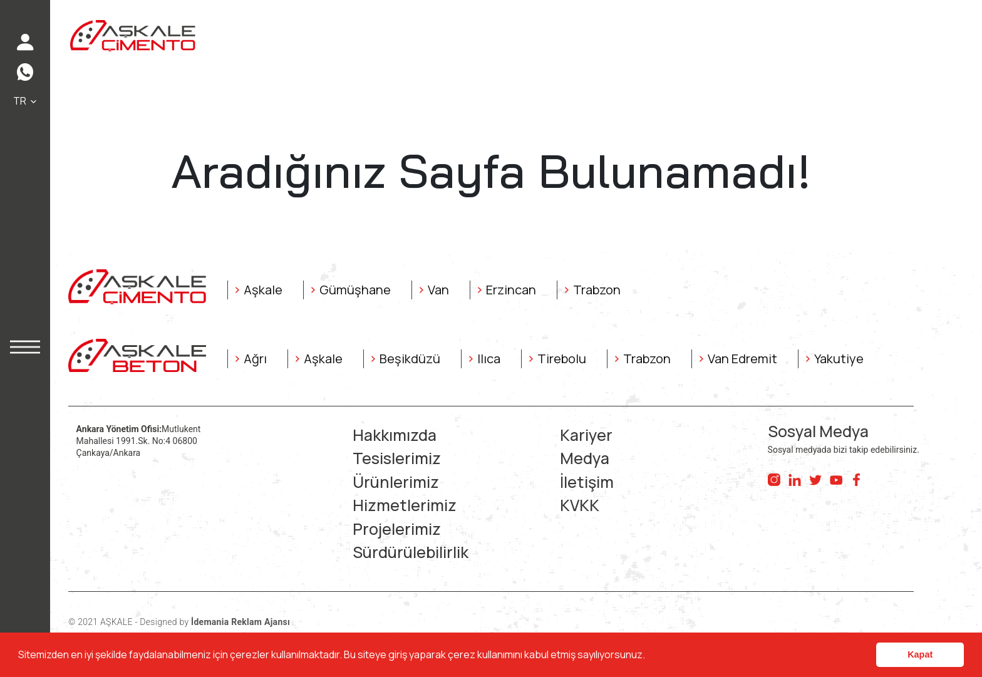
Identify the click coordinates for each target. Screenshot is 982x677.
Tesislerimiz (397, 458)
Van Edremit (742, 358)
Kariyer (586, 435)
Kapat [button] (920, 654)
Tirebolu (561, 358)
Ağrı (255, 358)
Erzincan (511, 289)
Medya (584, 458)
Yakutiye (839, 358)
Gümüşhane (355, 289)
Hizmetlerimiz (405, 505)
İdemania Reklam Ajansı (240, 622)
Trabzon (597, 289)
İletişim (587, 482)
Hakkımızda (395, 435)
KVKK (579, 505)
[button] (649, 656)
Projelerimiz (397, 529)
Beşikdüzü (410, 358)
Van (438, 289)
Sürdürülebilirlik (410, 552)
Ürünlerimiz (396, 482)
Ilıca (488, 358)
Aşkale (263, 289)
